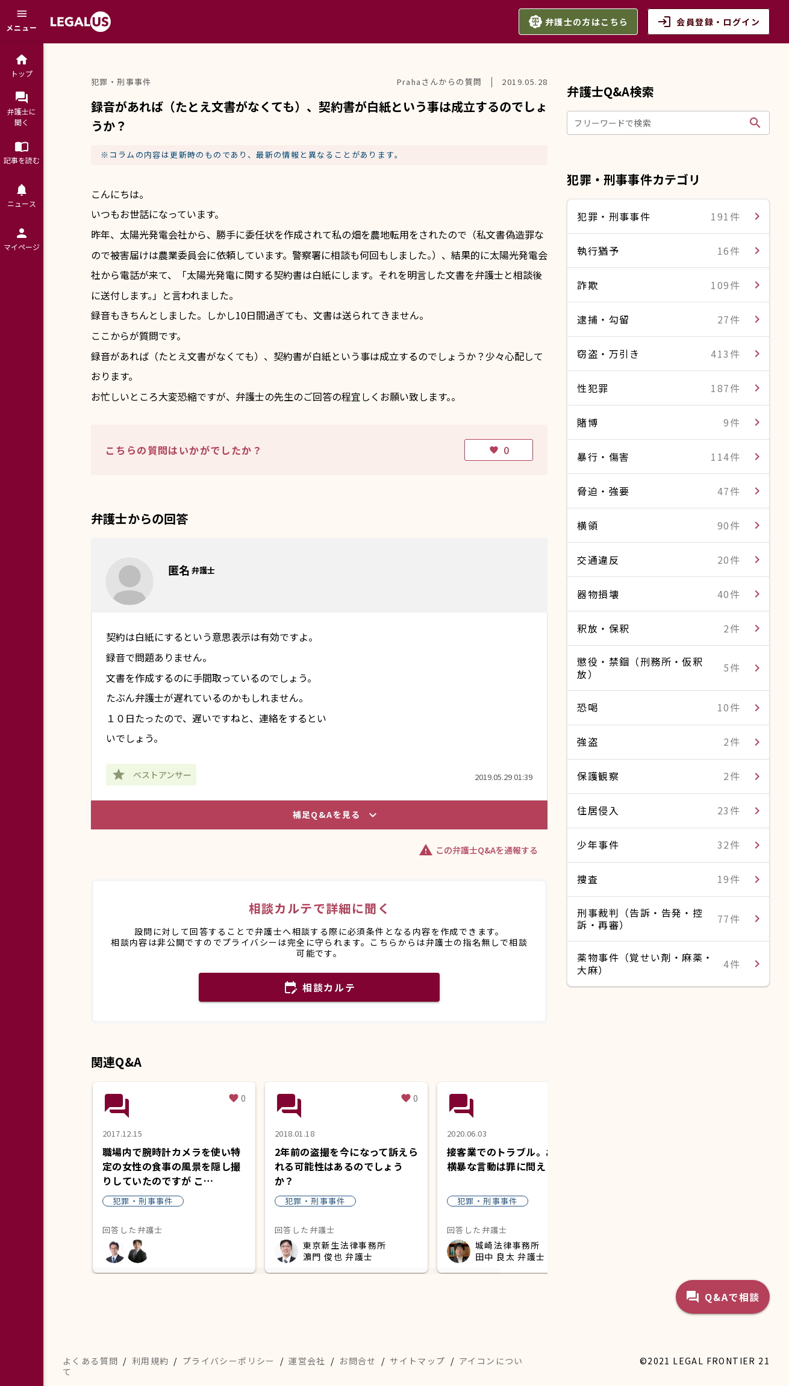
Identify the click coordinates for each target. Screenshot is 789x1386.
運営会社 (307, 1361)
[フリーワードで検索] (659, 123)
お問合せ (357, 1361)
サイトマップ (417, 1361)
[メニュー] (21, 21)
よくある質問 (90, 1361)
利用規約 (150, 1361)
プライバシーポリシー (228, 1361)
